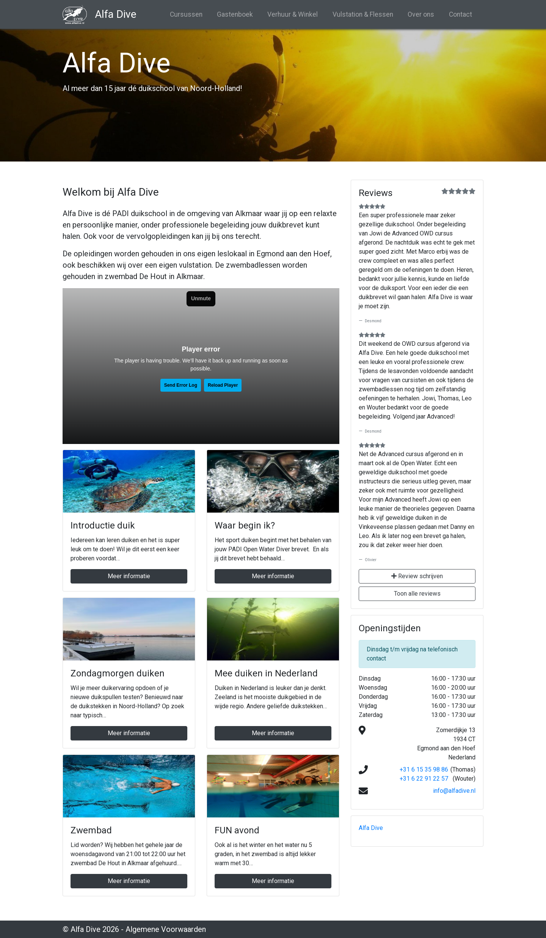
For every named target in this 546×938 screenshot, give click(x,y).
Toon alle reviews (417, 593)
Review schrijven (417, 576)
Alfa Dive (371, 827)
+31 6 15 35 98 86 (424, 769)
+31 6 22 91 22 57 (424, 778)
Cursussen (186, 14)
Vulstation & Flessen (363, 14)
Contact (460, 14)
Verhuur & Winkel (292, 14)
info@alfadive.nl (454, 790)
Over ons (421, 14)
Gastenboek (235, 14)
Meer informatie (129, 576)
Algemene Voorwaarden (166, 929)
